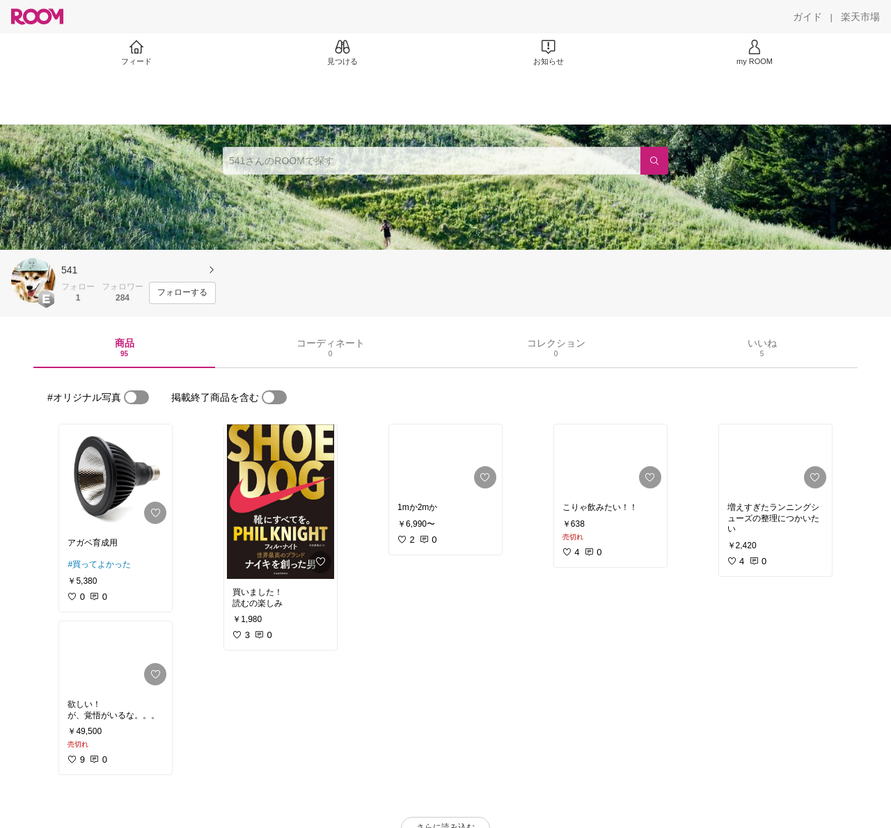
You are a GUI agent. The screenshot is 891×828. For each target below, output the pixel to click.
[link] (115, 477)
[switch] (136, 397)
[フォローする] (182, 293)
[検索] (654, 161)
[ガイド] (807, 16)
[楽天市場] (860, 16)
